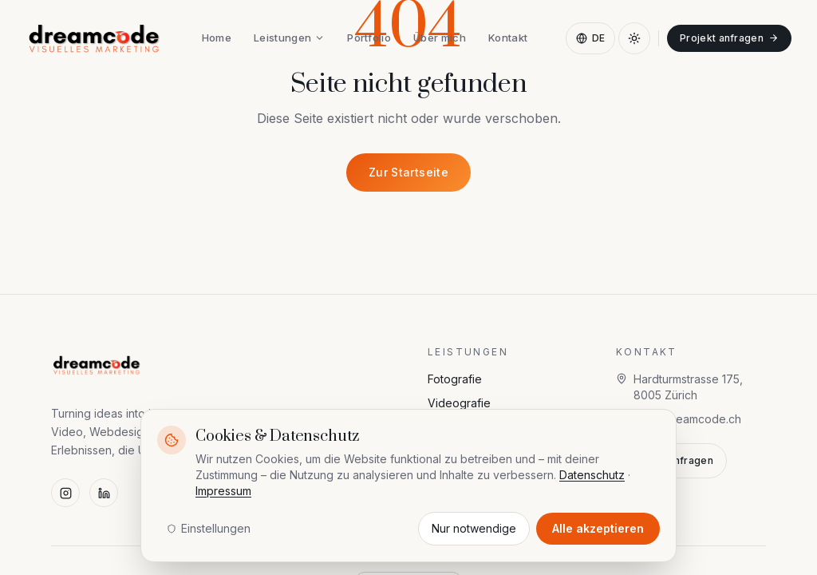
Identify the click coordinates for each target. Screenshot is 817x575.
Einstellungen (209, 528)
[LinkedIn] (103, 492)
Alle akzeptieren (598, 528)
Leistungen (289, 37)
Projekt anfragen (729, 38)
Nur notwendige (474, 528)
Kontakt (507, 37)
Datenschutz (592, 475)
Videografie (459, 403)
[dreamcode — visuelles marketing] (95, 38)
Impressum (223, 491)
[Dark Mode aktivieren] (634, 38)
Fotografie (455, 379)
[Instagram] (65, 492)
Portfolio (369, 37)
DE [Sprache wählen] (590, 38)
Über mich (439, 37)
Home (216, 37)
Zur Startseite (408, 172)
